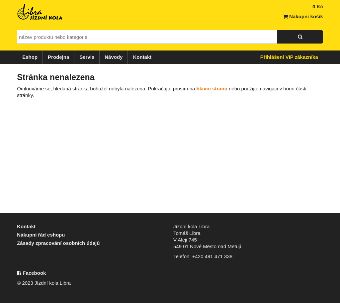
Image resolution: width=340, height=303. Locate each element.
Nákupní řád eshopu (41, 235)
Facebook (31, 273)
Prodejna (58, 57)
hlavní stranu (212, 88)
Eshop (30, 57)
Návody (114, 57)
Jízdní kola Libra (40, 12)
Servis (86, 57)
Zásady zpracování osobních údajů (58, 243)
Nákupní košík (303, 16)
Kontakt (142, 57)
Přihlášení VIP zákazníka (289, 57)
